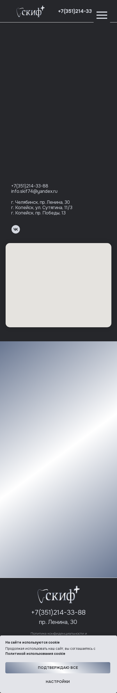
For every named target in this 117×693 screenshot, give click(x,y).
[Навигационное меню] (102, 15)
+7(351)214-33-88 (79, 11)
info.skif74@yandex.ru (34, 191)
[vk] (16, 229)
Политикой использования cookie (35, 653)
